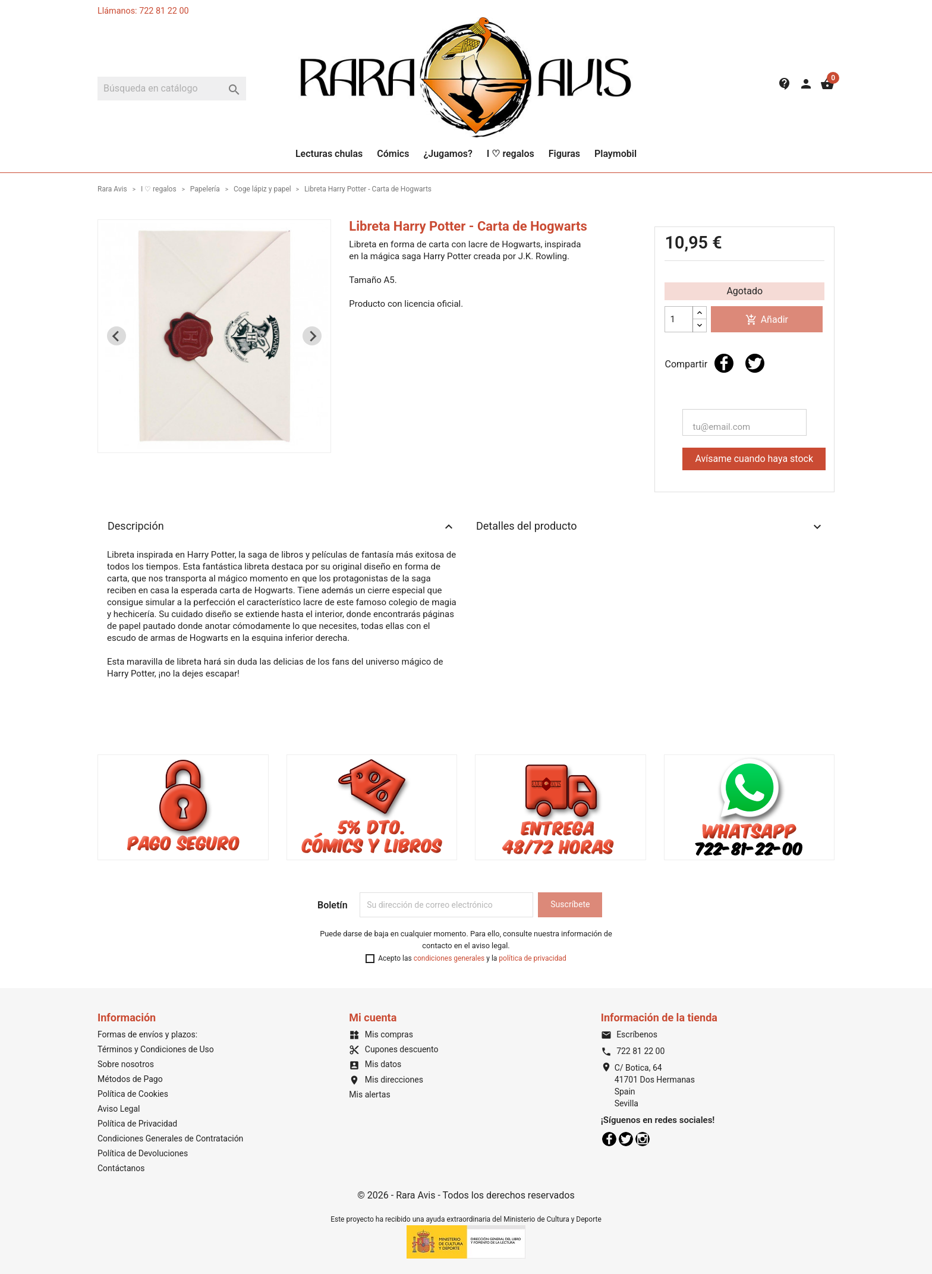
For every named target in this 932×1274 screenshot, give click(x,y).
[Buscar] (171, 88)
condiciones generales (449, 958)
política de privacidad (532, 958)
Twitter (626, 1139)
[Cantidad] (679, 319)
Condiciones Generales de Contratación (170, 1138)
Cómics (393, 153)
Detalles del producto (650, 527)
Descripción (282, 527)
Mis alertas (369, 1094)
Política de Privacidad (137, 1123)
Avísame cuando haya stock (754, 458)
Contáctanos (121, 1168)
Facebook (609, 1139)
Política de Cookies (132, 1094)
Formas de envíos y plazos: (147, 1034)
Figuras (564, 153)
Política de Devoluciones (142, 1153)
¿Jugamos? (447, 153)
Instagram (642, 1139)
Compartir (724, 363)
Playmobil (615, 153)
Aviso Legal (118, 1108)
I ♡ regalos (510, 153)
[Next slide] (312, 335)
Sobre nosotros (125, 1064)
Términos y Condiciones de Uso (155, 1049)
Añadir (766, 320)
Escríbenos (629, 1034)
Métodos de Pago (130, 1079)
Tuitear (755, 363)
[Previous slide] (116, 335)
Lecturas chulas (329, 153)
